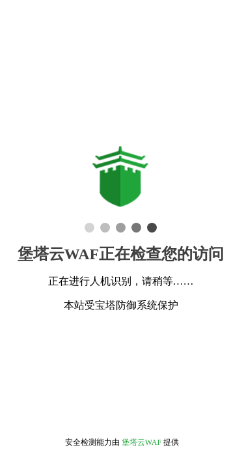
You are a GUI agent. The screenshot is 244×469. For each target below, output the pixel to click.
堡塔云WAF (141, 442)
